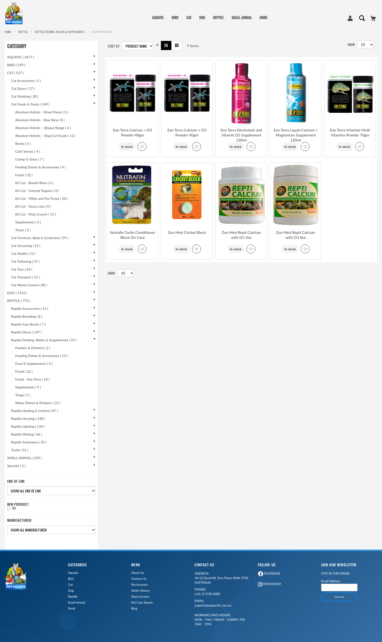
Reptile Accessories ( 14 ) (29, 308)
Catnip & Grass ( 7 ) (29, 159)
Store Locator (140, 596)
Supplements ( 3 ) (28, 222)
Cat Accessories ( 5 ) (26, 81)
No (14, 508)
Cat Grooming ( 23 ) (25, 246)
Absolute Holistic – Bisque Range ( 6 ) (43, 128)
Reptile (72, 596)
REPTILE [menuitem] (218, 17)
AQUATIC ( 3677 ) (20, 57)
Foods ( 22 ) (24, 371)
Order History (140, 590)
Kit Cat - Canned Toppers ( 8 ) (37, 191)
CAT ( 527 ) (15, 73)
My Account (139, 584)
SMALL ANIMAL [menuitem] (242, 17)
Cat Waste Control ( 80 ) (29, 285)
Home (8, 32)
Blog (134, 608)
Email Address (332, 581)
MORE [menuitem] (263, 17)
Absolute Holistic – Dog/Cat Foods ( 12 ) (45, 136)
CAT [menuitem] (188, 17)
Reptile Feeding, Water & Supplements (60, 32)
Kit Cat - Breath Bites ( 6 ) (34, 183)
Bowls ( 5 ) (23, 143)
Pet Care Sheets (142, 602)
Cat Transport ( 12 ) (25, 277)
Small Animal (76, 602)
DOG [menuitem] (202, 17)
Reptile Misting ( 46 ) (26, 434)
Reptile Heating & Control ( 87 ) (34, 411)
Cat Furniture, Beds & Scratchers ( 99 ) (39, 238)
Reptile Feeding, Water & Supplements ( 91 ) (44, 340)
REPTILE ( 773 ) (18, 301)
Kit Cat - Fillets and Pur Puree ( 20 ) (41, 198)
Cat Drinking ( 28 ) (24, 96)
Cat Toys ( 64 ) (21, 269)
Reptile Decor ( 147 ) (26, 332)
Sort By (114, 46)
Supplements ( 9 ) (28, 387)
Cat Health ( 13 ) (23, 253)
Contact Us (138, 578)
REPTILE (24, 32)
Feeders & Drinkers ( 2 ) (32, 348)
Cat (70, 584)
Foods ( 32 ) (24, 175)
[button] (142, 146)
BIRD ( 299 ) (16, 65)
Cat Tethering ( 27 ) (25, 261)
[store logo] (15, 13)
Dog (71, 590)
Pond (71, 608)
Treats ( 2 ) (23, 230)
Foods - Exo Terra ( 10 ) (32, 379)
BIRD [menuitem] (175, 17)
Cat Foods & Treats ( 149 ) (30, 104)
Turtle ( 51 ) (19, 450)
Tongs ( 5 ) (22, 395)
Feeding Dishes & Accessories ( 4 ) (40, 167)
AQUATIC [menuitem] (158, 17)
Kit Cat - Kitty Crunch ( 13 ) (35, 214)
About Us (137, 572)
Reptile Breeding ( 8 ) (26, 316)
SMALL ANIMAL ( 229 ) (24, 458)
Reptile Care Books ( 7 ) (28, 324)
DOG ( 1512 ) (17, 293)
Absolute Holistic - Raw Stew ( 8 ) (40, 120)
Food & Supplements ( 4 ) (34, 363)
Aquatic (73, 572)
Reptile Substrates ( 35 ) (29, 442)
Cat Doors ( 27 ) (23, 88)
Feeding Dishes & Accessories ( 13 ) (41, 356)
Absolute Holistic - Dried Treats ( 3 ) (41, 112)
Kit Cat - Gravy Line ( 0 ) (33, 206)
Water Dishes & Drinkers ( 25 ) (37, 403)
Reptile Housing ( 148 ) (28, 418)
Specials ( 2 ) (16, 466)
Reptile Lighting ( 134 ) (28, 426)
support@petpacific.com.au (212, 603)
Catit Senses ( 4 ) (27, 151)
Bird (70, 578)
